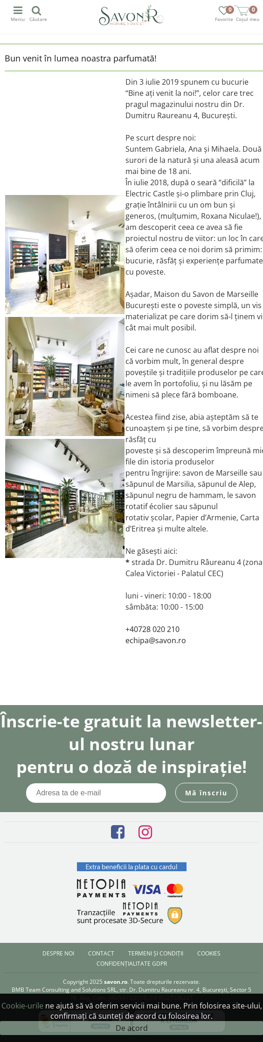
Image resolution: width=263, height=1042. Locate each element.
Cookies (209, 953)
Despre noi (58, 953)
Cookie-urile (22, 1006)
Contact (101, 953)
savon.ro (115, 982)
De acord (132, 1028)
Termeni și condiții (155, 953)
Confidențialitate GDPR (132, 964)
